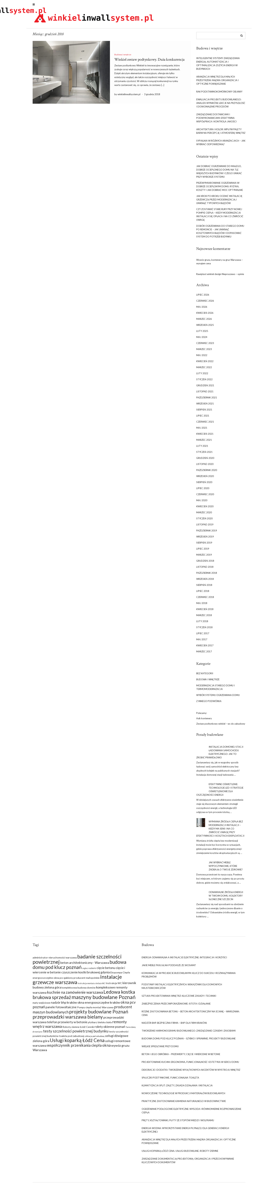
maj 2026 (201, 309)
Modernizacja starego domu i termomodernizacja (215, 689)
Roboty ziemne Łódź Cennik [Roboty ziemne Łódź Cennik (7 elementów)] (78, 1028)
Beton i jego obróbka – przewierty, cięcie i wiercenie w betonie (181, 1056)
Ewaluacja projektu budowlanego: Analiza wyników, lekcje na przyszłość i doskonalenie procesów (220, 105)
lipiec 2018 (202, 593)
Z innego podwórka (208, 703)
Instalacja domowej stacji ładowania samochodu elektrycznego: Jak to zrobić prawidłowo (219, 754)
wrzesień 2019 (205, 538)
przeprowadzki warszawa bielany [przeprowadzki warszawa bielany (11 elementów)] (68, 1019)
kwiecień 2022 (204, 363)
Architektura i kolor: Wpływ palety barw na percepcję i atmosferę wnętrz (220, 133)
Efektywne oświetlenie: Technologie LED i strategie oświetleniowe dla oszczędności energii (219, 791)
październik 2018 (206, 575)
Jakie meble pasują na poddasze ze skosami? (169, 967)
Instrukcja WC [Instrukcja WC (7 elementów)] (114, 985)
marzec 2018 (204, 617)
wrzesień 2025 (205, 327)
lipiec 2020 (202, 490)
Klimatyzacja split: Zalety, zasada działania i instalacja (177, 1087)
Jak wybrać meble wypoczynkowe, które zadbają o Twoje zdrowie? (226, 868)
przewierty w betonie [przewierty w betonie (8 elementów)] (72, 1024)
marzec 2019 (204, 556)
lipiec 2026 (202, 296)
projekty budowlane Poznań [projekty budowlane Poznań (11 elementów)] (98, 1013)
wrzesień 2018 (205, 581)
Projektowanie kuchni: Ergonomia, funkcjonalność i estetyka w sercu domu (190, 1063)
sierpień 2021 (204, 411)
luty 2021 (202, 448)
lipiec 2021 (202, 417)
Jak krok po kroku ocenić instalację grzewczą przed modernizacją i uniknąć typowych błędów (219, 201)
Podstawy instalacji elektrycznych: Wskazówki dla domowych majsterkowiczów (182, 988)
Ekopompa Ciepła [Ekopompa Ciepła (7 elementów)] (120, 974)
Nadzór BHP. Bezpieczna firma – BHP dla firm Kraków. (174, 1024)
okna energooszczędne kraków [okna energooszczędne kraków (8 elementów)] (98, 1004)
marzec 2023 (204, 351)
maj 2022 (201, 357)
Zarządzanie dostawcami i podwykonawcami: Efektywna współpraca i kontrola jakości (216, 120)
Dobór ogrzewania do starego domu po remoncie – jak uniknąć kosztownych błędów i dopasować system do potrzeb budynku (220, 233)
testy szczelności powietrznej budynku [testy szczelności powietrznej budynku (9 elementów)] (76, 1033)
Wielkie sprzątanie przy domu (160, 1048)
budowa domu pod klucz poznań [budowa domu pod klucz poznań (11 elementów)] (79, 966)
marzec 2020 (204, 514)
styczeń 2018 (204, 629)
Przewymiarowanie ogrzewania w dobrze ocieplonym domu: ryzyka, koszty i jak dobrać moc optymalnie (219, 188)
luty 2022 (202, 375)
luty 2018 (202, 623)
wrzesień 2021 (205, 405)
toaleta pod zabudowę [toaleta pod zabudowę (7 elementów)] (71, 1037)
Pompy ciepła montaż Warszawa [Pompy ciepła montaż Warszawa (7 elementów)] (95, 1009)
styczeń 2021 (204, 454)
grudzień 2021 (205, 387)
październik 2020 (206, 472)
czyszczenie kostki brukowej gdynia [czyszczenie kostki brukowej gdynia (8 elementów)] (85, 974)
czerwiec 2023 (205, 345)
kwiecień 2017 (204, 647)
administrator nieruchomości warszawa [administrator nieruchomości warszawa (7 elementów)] (55, 959)
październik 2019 (206, 532)
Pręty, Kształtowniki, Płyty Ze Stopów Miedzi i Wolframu (178, 1122)
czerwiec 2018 (205, 599)
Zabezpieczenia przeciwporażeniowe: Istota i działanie (176, 1005)
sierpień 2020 (204, 484)
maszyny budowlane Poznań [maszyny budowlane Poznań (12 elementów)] (103, 999)
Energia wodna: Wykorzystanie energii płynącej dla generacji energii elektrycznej (185, 1132)
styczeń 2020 (204, 520)
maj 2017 (201, 641)
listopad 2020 (204, 466)
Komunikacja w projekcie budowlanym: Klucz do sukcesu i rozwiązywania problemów (189, 977)
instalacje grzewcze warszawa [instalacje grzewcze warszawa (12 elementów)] (77, 981)
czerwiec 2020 (205, 496)
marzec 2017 (204, 653)
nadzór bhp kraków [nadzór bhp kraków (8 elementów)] (64, 1004)
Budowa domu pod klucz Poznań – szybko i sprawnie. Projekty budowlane (189, 1040)
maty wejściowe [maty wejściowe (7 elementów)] (41, 1004)
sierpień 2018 (204, 587)
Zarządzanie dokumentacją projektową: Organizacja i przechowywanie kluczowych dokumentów (188, 1162)
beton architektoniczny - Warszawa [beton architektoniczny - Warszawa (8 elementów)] (84, 964)
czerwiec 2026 (205, 302)
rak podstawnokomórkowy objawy (219, 93)
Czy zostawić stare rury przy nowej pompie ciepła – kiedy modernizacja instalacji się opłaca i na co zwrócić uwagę (219, 216)
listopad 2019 (204, 526)
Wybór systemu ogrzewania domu (218, 697)
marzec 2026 (204, 321)
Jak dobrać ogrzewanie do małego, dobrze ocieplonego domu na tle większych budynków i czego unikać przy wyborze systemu (219, 173)
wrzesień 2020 (205, 478)
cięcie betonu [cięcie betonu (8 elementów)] (106, 970)
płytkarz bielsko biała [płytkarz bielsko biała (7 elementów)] (100, 1024)
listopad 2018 (204, 569)
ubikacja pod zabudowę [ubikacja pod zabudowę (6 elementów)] (95, 1038)
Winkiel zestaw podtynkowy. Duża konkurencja (149, 61)
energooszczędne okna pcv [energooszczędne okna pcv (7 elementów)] (48, 979)
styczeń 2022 (204, 381)
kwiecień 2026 (204, 315)
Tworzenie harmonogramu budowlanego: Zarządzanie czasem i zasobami (189, 1032)
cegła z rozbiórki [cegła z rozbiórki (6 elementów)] (89, 970)
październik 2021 (206, 399)
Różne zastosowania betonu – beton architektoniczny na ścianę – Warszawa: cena (191, 1015)
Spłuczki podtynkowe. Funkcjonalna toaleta (170, 1079)
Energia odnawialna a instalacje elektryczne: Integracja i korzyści (184, 959)
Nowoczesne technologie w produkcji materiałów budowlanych (183, 1095)
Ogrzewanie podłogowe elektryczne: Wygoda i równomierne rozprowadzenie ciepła (191, 1112)
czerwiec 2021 (205, 423)
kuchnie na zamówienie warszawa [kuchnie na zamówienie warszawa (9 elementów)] (75, 994)
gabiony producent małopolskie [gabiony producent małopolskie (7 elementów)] (82, 979)
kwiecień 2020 (204, 508)
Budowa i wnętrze (122, 56)
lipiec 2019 (202, 550)
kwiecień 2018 (204, 611)
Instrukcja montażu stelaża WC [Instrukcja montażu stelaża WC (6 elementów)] (91, 985)
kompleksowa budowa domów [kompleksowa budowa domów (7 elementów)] (79, 989)
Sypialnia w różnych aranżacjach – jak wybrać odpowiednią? (220, 144)
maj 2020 (201, 502)
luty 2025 (202, 333)
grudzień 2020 (205, 460)
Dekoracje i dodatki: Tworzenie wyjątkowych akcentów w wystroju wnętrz (191, 1071)
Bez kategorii (204, 675)
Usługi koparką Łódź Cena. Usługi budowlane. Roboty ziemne (180, 1152)
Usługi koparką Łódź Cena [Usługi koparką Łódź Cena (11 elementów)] (77, 1042)
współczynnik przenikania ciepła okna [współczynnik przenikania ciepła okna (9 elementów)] (79, 1047)
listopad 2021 (204, 393)
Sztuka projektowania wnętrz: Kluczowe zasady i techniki (179, 997)
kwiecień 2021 (204, 435)
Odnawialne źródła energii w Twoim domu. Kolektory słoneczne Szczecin (226, 898)
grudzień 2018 (205, 562)
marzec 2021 (204, 442)
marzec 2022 (204, 369)
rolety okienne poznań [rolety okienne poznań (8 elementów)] (109, 1028)
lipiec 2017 (202, 635)
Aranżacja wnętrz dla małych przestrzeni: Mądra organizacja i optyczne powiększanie (217, 82)
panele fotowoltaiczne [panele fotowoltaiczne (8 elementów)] (61, 1009)
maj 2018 (201, 605)
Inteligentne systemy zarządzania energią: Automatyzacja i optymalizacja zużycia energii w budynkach (218, 65)
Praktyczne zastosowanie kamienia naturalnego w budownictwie (184, 1103)
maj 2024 (201, 339)
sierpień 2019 (204, 544)
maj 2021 (201, 429)
